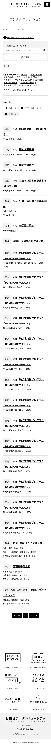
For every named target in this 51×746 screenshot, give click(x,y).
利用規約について (21, 734)
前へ (17, 615)
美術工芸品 (8, 77)
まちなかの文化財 (32, 85)
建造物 (24, 74)
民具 (19, 77)
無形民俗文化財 (10, 83)
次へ (34, 615)
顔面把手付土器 (21, 566)
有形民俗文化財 (27, 83)
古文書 (27, 77)
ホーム (5, 29)
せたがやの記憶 (38, 681)
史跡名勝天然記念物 (12, 85)
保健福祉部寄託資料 (32, 241)
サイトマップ (33, 734)
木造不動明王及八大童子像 (27, 543)
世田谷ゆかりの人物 (23, 80)
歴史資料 (39, 80)
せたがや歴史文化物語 (38, 660)
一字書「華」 (26, 225)
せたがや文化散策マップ (13, 660)
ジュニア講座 (13, 702)
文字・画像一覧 (31, 108)
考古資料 (7, 80)
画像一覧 (12, 108)
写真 (35, 77)
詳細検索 (26, 90)
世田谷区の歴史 (13, 681)
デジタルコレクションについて (20, 38)
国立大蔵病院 (26, 149)
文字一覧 (12, 114)
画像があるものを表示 (15, 46)
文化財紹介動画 (38, 702)
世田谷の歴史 (36, 74)
